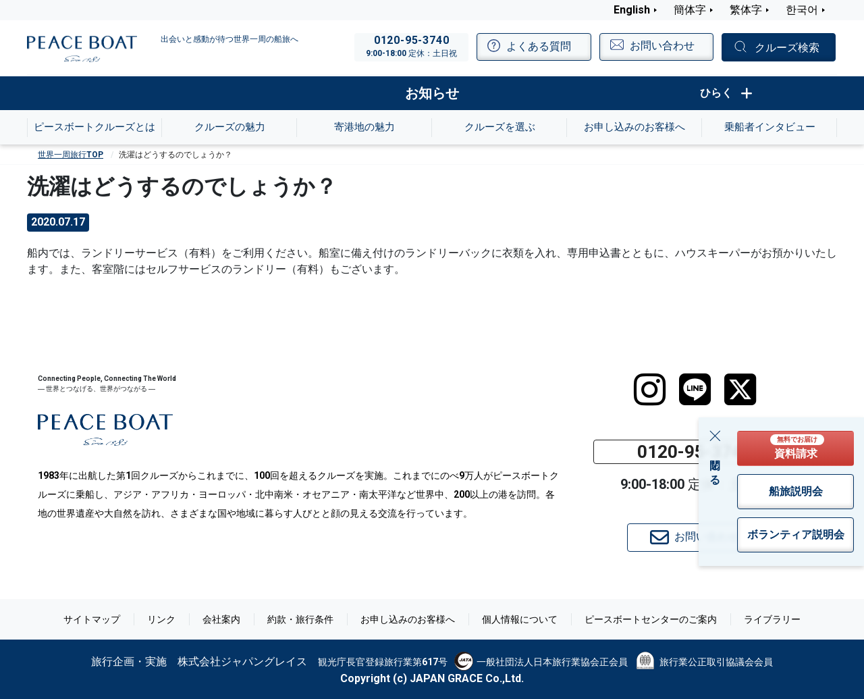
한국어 (802, 9)
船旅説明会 (796, 491)
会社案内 (221, 619)
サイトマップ (91, 619)
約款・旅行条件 (300, 619)
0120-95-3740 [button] (694, 452)
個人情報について (520, 619)
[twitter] (740, 389)
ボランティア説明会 (795, 534)
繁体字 (746, 9)
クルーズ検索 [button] (787, 47)
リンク (161, 619)
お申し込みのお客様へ (407, 619)
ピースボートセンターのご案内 (651, 619)
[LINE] (695, 389)
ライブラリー (772, 619)
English (632, 9)
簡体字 (690, 9)
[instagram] (650, 389)
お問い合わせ (694, 537)
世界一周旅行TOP (70, 154)
